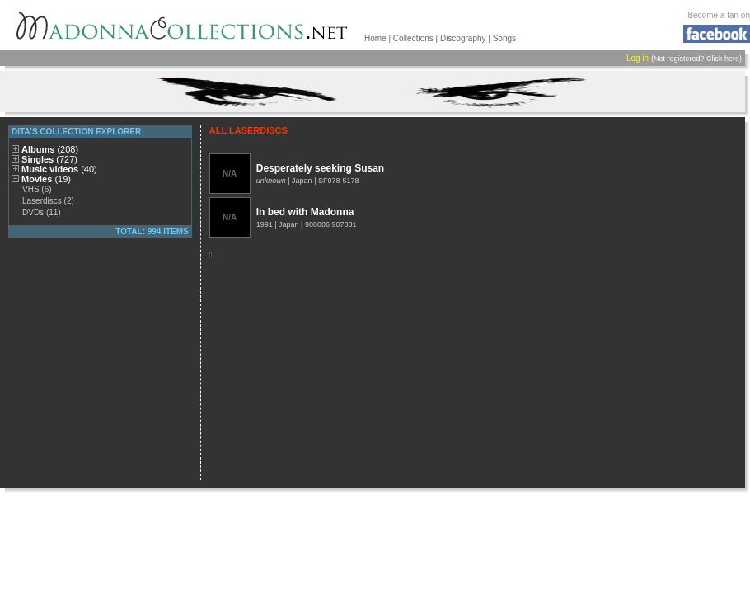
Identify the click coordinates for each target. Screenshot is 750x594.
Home (375, 38)
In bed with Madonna (305, 212)
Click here (722, 58)
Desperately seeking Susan (320, 168)
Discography (463, 38)
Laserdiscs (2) (48, 200)
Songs (504, 38)
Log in (637, 58)
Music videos (59, 169)
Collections (413, 38)
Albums (49, 149)
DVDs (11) (41, 212)
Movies (46, 179)
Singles (49, 159)
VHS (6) (37, 189)
